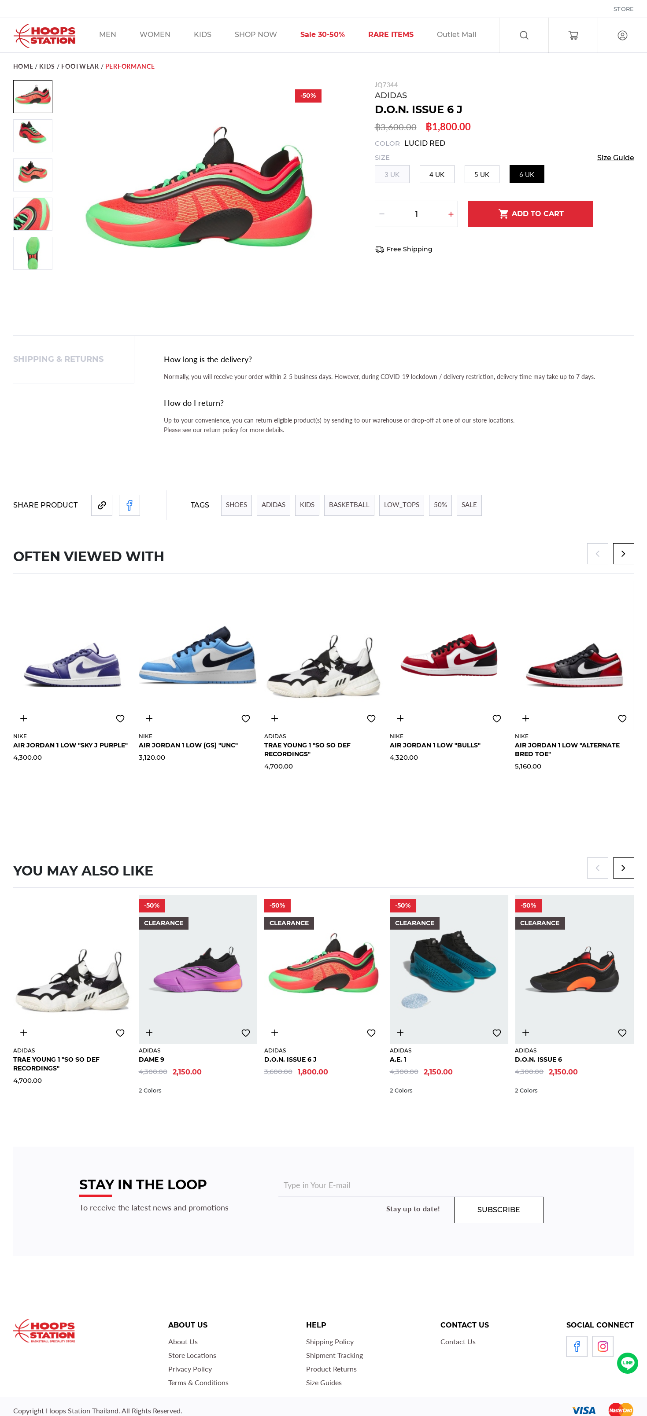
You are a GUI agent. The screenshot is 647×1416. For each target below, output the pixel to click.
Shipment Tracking (334, 1355)
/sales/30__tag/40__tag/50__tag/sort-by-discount (334, 35)
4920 (525, 718)
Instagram (603, 1346)
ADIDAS (391, 95)
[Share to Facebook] (129, 505)
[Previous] (597, 553)
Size (382, 158)
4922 (400, 718)
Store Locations (192, 1355)
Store (624, 8)
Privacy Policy (190, 1369)
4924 (23, 718)
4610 (400, 1032)
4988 (274, 718)
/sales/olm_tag (467, 35)
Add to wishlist (120, 719)
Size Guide (615, 158)
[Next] (623, 553)
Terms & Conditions (198, 1382)
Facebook (577, 1346)
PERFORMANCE (130, 66)
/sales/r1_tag (402, 35)
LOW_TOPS (401, 504)
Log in (622, 35)
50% (440, 504)
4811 (149, 1032)
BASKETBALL (349, 504)
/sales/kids (213, 35)
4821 (274, 1032)
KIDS (47, 66)
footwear (80, 66)
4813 (525, 1032)
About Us (183, 1341)
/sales (267, 35)
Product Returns (331, 1369)
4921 (149, 718)
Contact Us (458, 1341)
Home (23, 66)
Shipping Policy (330, 1341)
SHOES (236, 504)
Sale (469, 504)
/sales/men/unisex (119, 35)
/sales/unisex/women (166, 35)
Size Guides (324, 1382)
